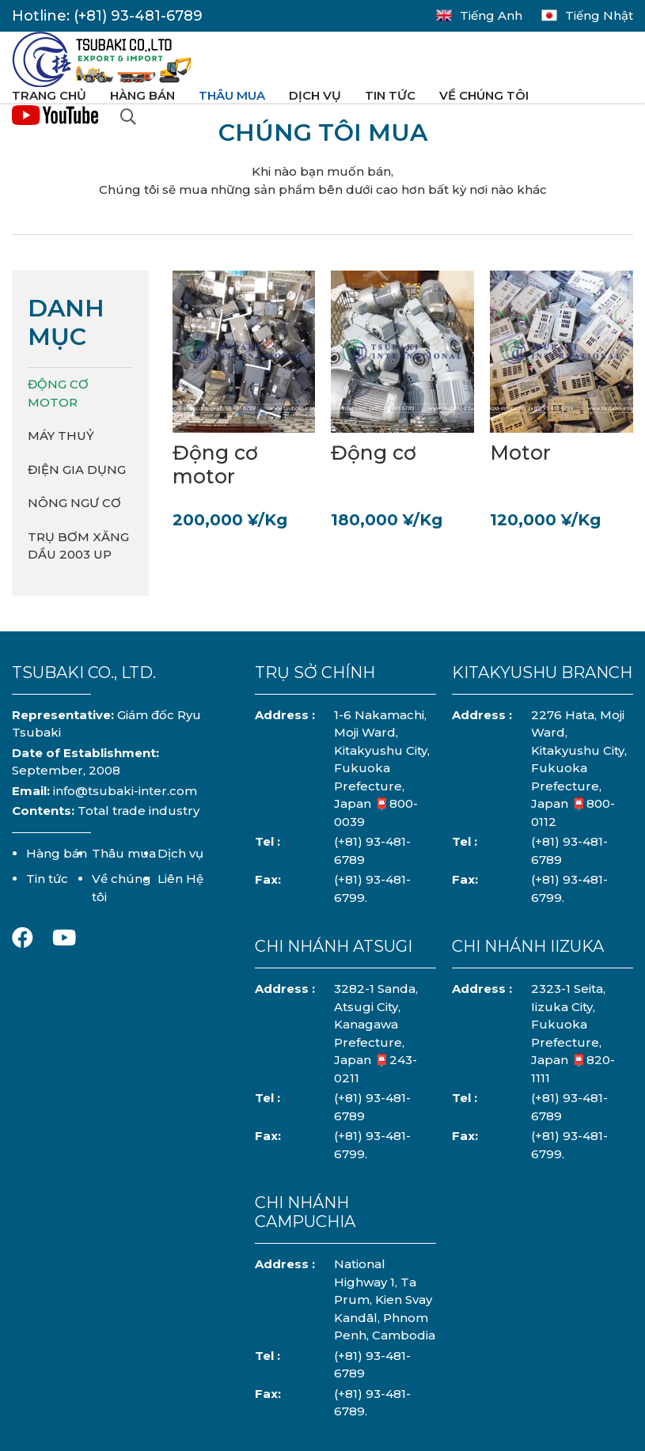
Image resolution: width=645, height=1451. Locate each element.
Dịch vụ (315, 95)
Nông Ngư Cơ (74, 502)
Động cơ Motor (58, 393)
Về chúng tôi (484, 95)
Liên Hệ (180, 878)
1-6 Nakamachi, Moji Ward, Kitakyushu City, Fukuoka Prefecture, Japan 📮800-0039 (382, 768)
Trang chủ (49, 95)
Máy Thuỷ (61, 435)
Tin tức (390, 95)
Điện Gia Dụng (77, 469)
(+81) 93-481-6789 (138, 16)
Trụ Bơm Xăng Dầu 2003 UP (78, 546)
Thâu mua (232, 95)
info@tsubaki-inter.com (125, 790)
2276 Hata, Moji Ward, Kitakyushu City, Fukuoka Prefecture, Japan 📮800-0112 (579, 768)
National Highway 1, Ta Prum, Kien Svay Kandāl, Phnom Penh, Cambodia (384, 1299)
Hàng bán (142, 95)
